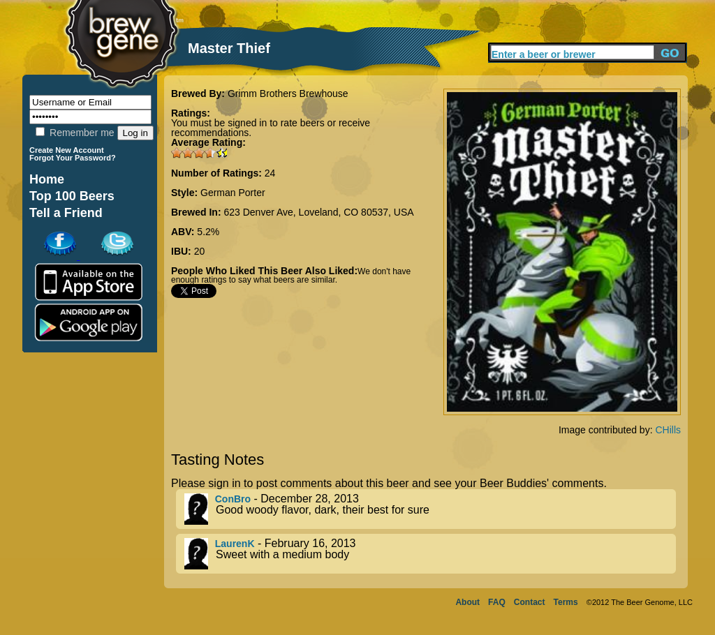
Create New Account (66, 150)
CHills (668, 429)
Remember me (75, 132)
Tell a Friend (66, 213)
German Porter (232, 192)
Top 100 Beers (72, 196)
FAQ (497, 602)
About (467, 602)
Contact (529, 602)
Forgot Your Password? (72, 158)
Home (46, 179)
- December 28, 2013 (430, 509)
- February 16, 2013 (430, 553)
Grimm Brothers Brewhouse (288, 93)
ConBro (233, 499)
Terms (566, 602)
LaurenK (235, 543)
